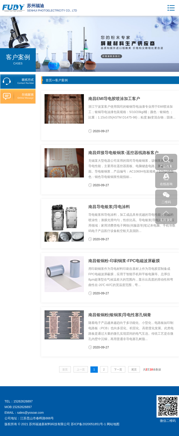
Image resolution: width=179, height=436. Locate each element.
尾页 (134, 369)
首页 (49, 80)
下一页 (118, 369)
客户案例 (61, 80)
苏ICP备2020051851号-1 (88, 424)
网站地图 (113, 424)
